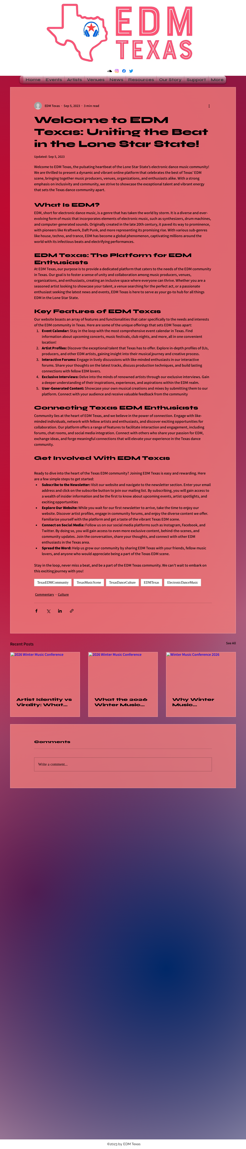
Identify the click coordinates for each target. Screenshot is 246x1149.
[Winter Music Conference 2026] (200, 671)
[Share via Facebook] (36, 611)
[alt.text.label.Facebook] (124, 71)
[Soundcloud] (109, 71)
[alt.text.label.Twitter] (131, 71)
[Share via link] (71, 611)
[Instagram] (116, 71)
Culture (63, 594)
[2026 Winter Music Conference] (45, 671)
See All (231, 643)
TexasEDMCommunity (52, 582)
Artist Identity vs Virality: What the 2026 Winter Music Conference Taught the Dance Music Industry (44, 702)
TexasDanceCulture (122, 582)
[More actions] (209, 106)
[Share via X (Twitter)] (48, 611)
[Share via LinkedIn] (60, 611)
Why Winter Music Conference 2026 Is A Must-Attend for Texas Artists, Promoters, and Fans (199, 702)
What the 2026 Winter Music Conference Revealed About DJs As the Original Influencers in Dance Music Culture (122, 702)
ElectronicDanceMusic (182, 582)
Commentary (44, 594)
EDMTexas (151, 582)
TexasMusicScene (89, 582)
